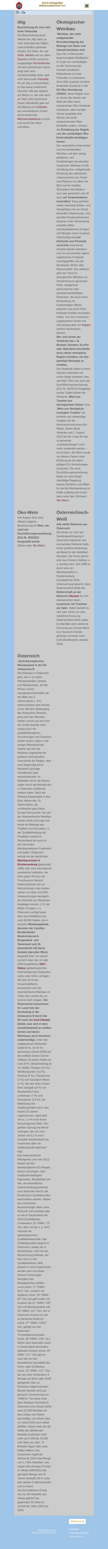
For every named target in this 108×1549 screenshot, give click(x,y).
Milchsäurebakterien (29, 119)
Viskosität (42, 79)
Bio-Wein (62, 500)
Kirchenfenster (41, 63)
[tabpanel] (34, 74)
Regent (86, 325)
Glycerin (22, 59)
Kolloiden (41, 107)
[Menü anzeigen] (86, 5)
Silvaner (74, 596)
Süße (20, 55)
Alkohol (29, 55)
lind (24, 99)
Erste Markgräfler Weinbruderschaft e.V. (52, 4)
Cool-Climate (41, 1019)
